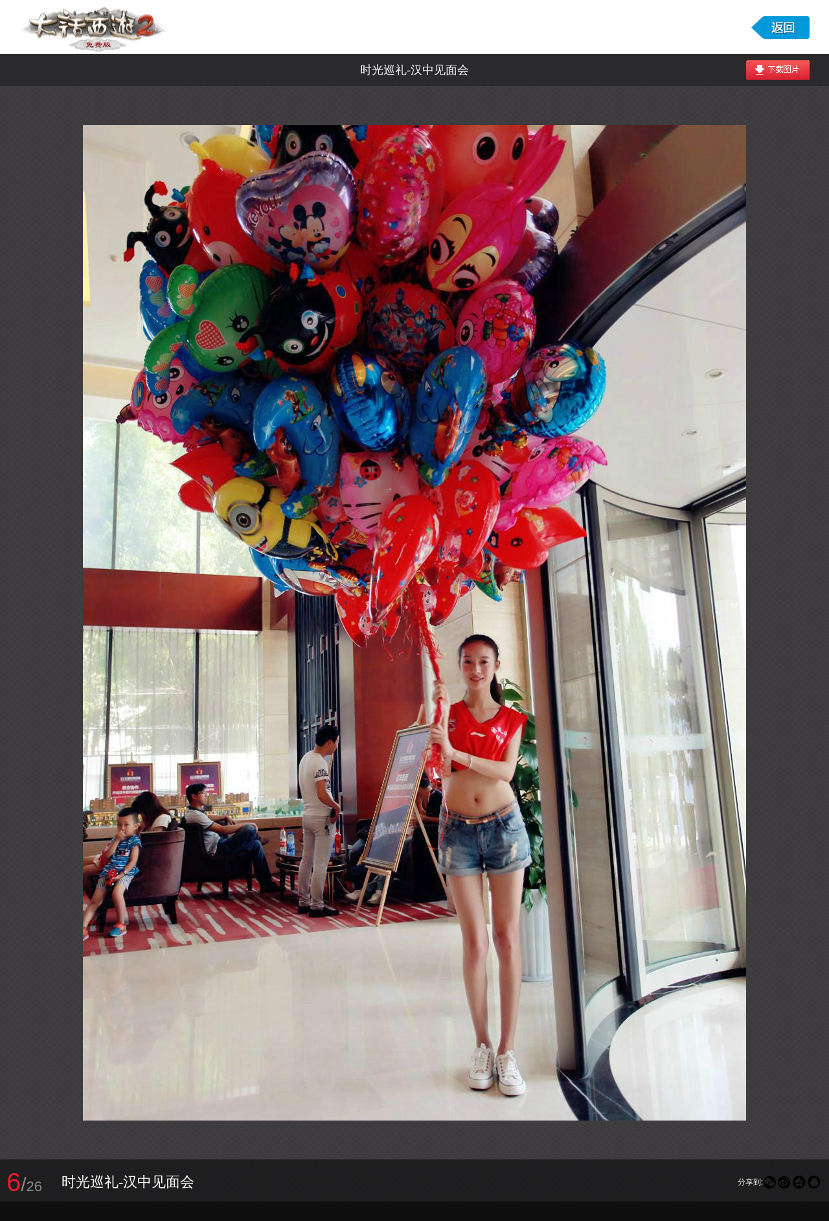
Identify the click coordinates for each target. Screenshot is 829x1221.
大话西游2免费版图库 (95, 27)
